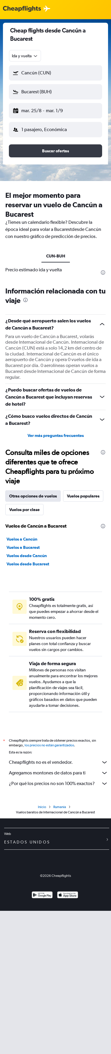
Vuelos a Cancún (22, 539)
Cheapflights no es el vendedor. (58, 762)
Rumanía (59, 807)
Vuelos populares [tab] (83, 496)
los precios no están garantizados (49, 745)
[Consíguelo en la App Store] (68, 895)
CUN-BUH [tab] (55, 256)
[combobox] (25, 56)
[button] (55, 73)
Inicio (42, 807)
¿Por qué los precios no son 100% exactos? (58, 783)
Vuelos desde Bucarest (28, 564)
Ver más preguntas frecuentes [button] (56, 435)
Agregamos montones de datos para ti (58, 772)
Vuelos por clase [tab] (24, 509)
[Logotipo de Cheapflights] (22, 9)
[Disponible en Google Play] (42, 895)
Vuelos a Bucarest (23, 547)
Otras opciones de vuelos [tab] (33, 496)
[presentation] (103, 272)
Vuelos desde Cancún (27, 555)
